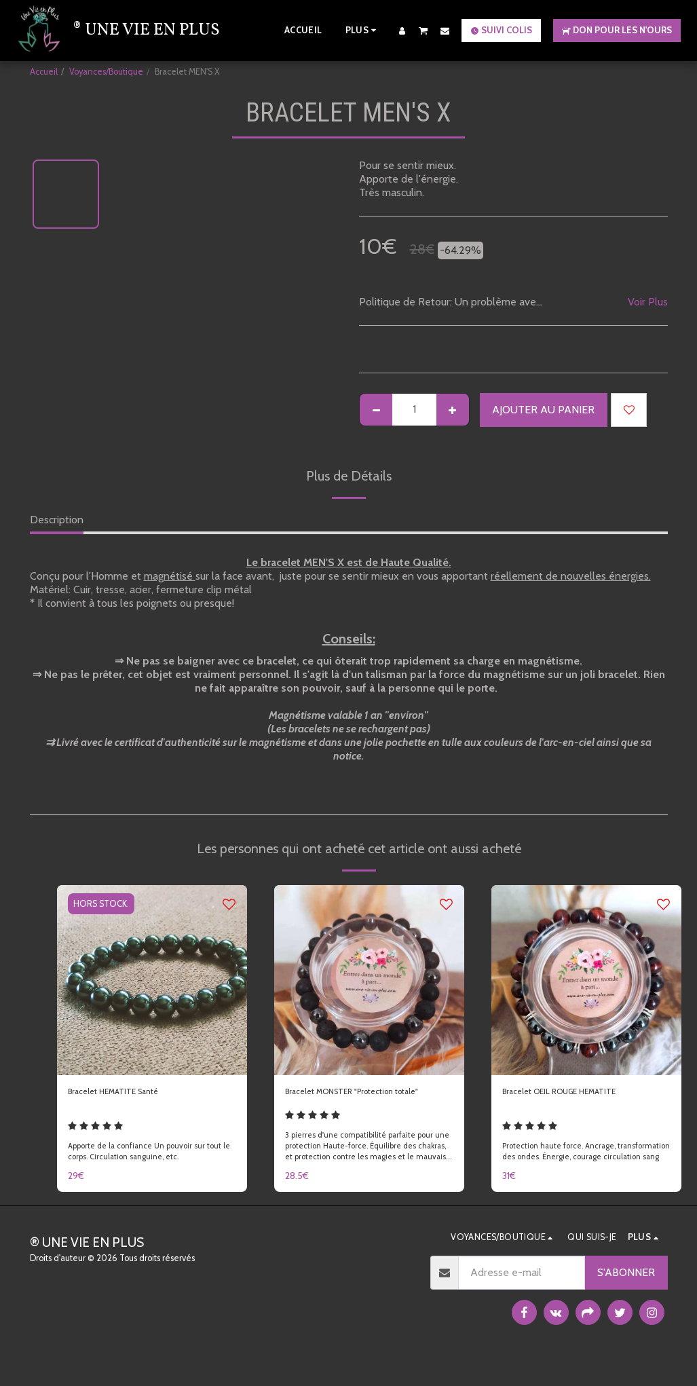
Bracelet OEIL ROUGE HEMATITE (581, 1093)
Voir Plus (648, 301)
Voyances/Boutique (106, 72)
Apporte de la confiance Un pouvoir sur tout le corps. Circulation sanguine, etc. (151, 1171)
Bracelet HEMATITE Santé (130, 1093)
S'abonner (626, 1296)
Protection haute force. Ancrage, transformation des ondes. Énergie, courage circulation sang (570, 1169)
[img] (152, 980)
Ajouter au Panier (543, 409)
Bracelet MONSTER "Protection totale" (359, 1102)
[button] (423, 30)
